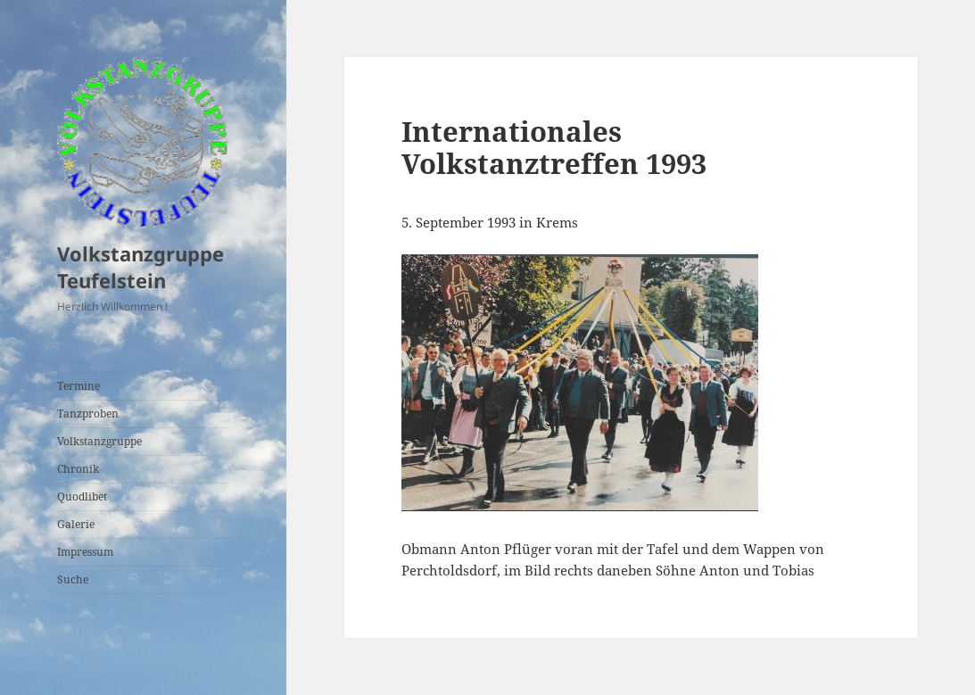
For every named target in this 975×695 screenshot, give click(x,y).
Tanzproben (88, 413)
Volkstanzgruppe (99, 441)
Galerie (76, 524)
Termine (78, 385)
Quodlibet (82, 496)
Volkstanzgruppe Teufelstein (140, 267)
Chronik (78, 468)
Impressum (85, 551)
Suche (72, 579)
